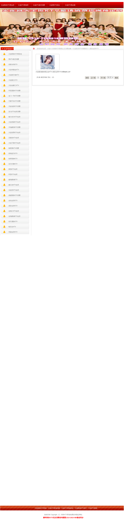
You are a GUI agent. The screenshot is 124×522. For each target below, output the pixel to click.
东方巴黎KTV (13, 164)
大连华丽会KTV (14, 70)
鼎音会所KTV (13, 206)
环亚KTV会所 (13, 174)
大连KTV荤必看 (70, 5)
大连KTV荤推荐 (23, 5)
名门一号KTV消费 (14, 96)
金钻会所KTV (13, 200)
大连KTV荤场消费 (54, 508)
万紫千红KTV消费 (14, 101)
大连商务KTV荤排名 (15, 54)
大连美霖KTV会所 (14, 122)
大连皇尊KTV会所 (14, 132)
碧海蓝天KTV (13, 153)
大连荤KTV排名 (54, 5)
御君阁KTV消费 (14, 148)
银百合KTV (12, 227)
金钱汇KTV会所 (14, 211)
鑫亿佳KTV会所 (14, 185)
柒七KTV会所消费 (14, 111)
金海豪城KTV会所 (14, 216)
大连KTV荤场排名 (67, 508)
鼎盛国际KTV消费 (14, 195)
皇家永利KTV (13, 64)
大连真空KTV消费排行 (80, 48)
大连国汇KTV (13, 80)
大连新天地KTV (14, 75)
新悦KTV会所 (13, 169)
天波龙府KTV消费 (14, 106)
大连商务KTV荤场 (40, 508)
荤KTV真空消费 (14, 59)
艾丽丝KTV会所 (14, 138)
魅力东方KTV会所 (14, 117)
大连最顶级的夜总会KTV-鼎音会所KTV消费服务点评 (53, 72)
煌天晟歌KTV (13, 221)
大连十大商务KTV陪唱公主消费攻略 (59, 48)
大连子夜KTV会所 (14, 143)
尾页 (116, 78)
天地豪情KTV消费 (14, 127)
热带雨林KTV (13, 159)
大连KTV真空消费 (39, 5)
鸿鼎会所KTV (13, 232)
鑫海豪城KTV (13, 179)
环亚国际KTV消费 (14, 90)
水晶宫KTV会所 (14, 190)
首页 (87, 78)
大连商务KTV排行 (81, 508)
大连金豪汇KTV (14, 85)
